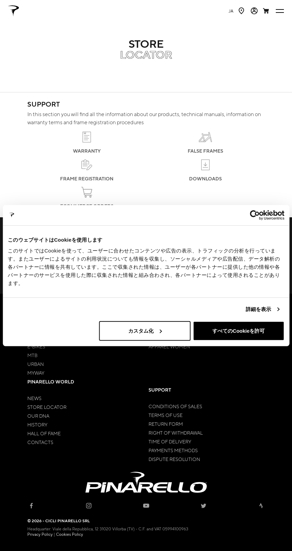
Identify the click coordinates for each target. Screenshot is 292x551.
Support (160, 390)
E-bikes (36, 346)
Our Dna (38, 416)
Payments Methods (173, 450)
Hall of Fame (44, 433)
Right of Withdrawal (176, 432)
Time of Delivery (170, 441)
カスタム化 (145, 330)
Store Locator (47, 407)
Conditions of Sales (175, 406)
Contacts (40, 442)
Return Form (166, 424)
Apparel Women (169, 346)
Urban (35, 364)
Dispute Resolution (174, 459)
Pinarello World (50, 381)
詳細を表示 (258, 309)
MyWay (35, 373)
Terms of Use (166, 415)
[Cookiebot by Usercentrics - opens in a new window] (254, 215)
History (37, 424)
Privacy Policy (40, 534)
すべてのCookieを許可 (238, 330)
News (34, 398)
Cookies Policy (69, 534)
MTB (32, 355)
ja (231, 11)
